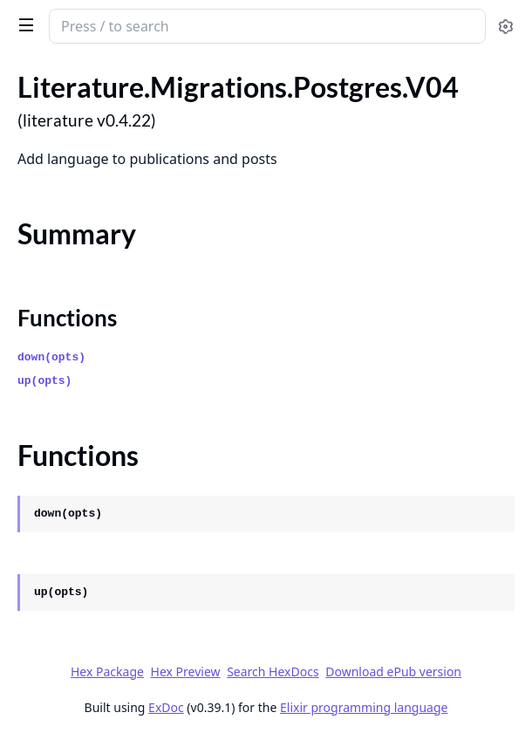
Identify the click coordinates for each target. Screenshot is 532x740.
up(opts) (44, 380)
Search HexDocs (272, 672)
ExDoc (166, 707)
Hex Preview (186, 671)
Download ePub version (393, 671)
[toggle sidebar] (23, 24)
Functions (67, 318)
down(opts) (51, 357)
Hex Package (107, 671)
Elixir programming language (363, 707)
